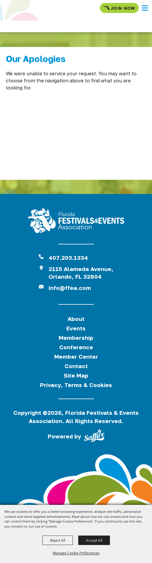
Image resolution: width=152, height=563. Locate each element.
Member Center (76, 356)
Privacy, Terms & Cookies (76, 384)
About (76, 318)
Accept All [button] (94, 540)
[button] (144, 8)
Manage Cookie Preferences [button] (76, 553)
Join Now (119, 8)
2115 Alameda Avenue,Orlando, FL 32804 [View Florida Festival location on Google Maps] (81, 272)
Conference (76, 347)
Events (76, 328)
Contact (76, 366)
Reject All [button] (57, 540)
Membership (76, 337)
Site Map (76, 375)
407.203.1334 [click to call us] (68, 257)
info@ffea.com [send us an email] (70, 287)
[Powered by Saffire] (94, 436)
